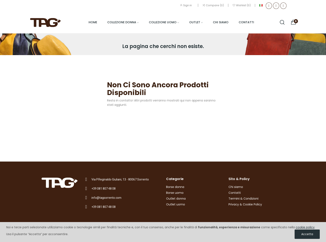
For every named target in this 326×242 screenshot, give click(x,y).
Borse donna (175, 187)
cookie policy (305, 227)
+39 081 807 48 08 (103, 188)
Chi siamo (235, 187)
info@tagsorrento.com (106, 197)
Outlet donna (176, 198)
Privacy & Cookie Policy (245, 204)
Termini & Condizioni (243, 198)
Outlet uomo (175, 204)
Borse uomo (175, 193)
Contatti (234, 193)
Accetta (307, 234)
